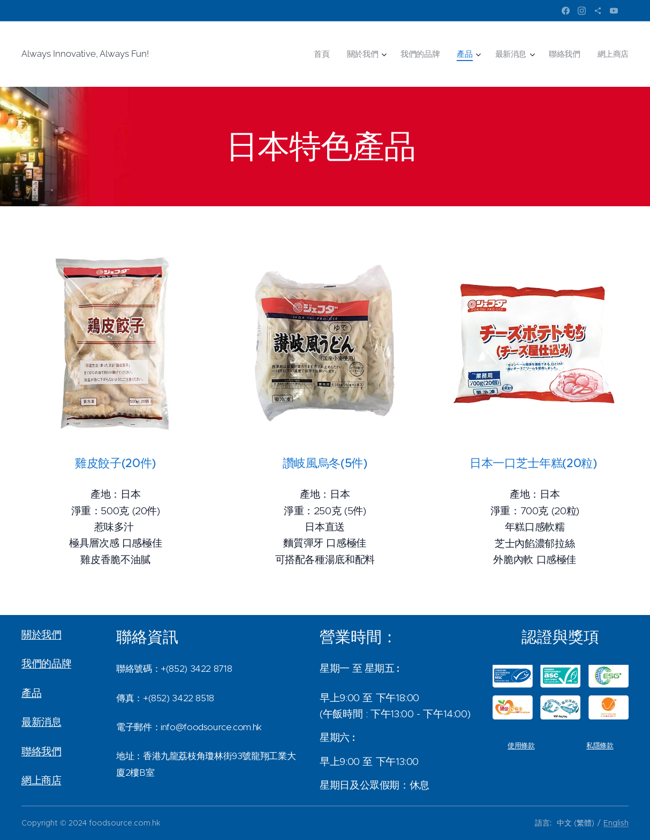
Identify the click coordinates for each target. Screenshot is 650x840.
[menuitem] (333, 54)
